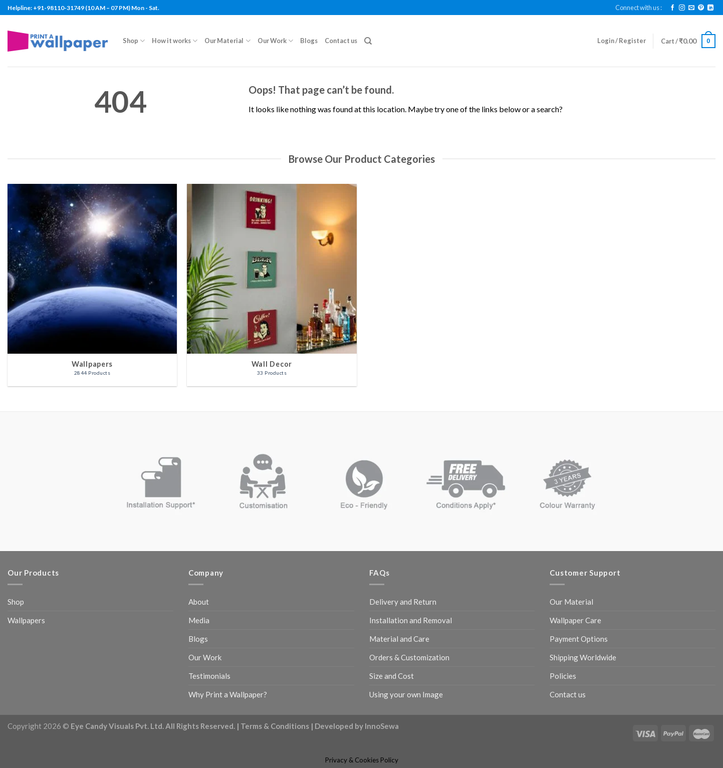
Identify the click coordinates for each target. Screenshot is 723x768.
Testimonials (209, 675)
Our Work (275, 41)
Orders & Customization (409, 657)
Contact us (341, 41)
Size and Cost (391, 675)
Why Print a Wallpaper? (227, 694)
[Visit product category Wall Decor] (272, 285)
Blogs (309, 41)
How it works (174, 41)
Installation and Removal (410, 620)
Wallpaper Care (575, 620)
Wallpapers (26, 620)
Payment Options (579, 638)
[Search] (368, 41)
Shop (134, 41)
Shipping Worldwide (583, 657)
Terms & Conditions (274, 725)
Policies (563, 675)
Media (198, 620)
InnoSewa (382, 725)
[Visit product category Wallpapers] (92, 285)
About (198, 601)
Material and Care (399, 638)
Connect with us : (638, 8)
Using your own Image (406, 694)
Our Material (227, 41)
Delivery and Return (402, 601)
